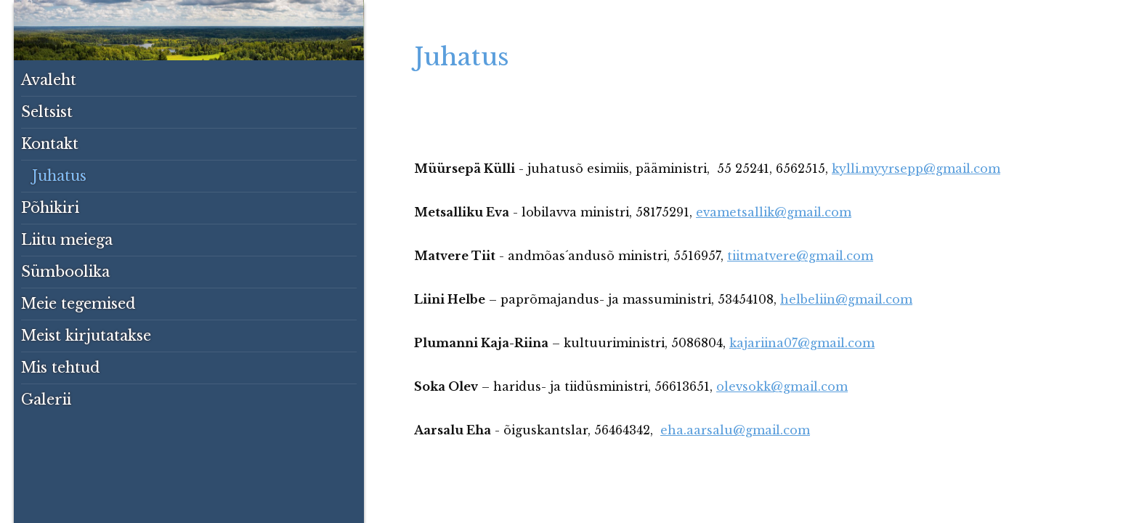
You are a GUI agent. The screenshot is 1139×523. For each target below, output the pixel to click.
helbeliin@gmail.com (846, 299)
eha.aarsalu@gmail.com (735, 430)
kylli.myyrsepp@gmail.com (916, 168)
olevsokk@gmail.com (782, 386)
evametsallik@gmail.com (773, 212)
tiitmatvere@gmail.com (800, 255)
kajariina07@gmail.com (802, 343)
